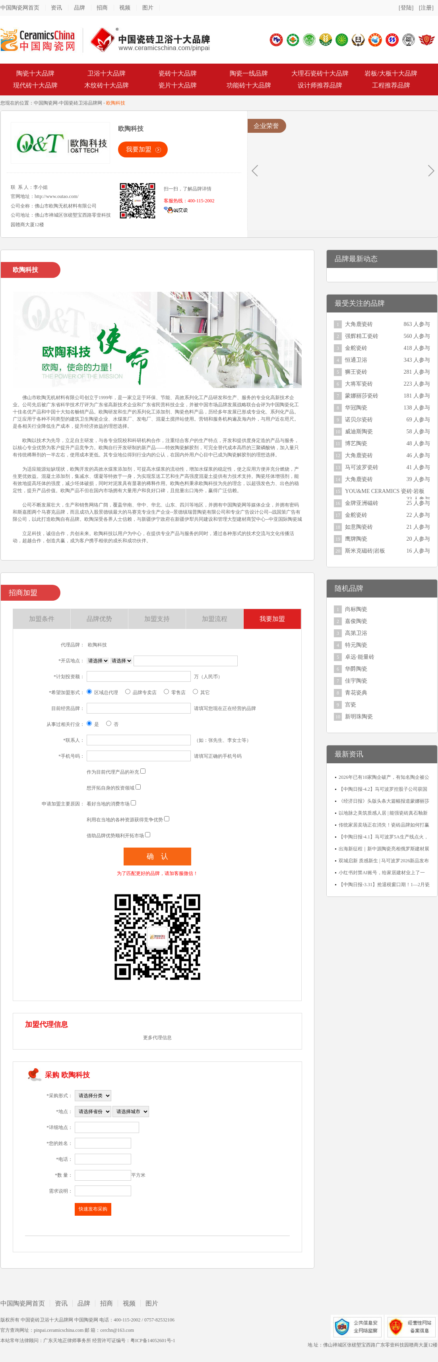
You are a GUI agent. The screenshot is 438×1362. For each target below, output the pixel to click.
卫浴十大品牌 (106, 73)
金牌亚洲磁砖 (361, 503)
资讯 (56, 8)
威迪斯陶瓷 (359, 432)
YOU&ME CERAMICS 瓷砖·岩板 (384, 491)
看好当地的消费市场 (108, 804)
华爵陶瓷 (356, 669)
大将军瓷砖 (359, 384)
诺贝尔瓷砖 (359, 420)
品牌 (79, 8)
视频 (124, 8)
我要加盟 (138, 149)
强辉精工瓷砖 (361, 336)
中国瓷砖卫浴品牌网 (80, 103)
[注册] (426, 8)
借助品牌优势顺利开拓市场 (115, 835)
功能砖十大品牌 (249, 85)
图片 (147, 8)
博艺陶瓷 (356, 443)
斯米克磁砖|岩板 (365, 551)
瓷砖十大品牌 (178, 73)
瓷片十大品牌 (178, 85)
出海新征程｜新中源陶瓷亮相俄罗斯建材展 (384, 849)
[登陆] (406, 8)
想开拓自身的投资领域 (110, 788)
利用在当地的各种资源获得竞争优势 (125, 820)
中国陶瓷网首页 (19, 8)
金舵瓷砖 (356, 348)
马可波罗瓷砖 (361, 467)
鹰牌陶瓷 (356, 539)
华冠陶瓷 (356, 408)
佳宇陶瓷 (356, 681)
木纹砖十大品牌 (106, 85)
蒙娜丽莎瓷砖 (361, 396)
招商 (102, 8)
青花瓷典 (356, 693)
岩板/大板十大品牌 (390, 73)
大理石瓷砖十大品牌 (320, 73)
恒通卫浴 (356, 360)
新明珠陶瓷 (359, 717)
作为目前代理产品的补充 (113, 772)
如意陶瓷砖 (359, 527)
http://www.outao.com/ (57, 196)
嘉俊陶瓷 (356, 621)
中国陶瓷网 (46, 103)
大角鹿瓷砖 (359, 324)
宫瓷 (350, 705)
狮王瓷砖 (356, 372)
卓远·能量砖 (359, 657)
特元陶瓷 (356, 645)
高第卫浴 (356, 633)
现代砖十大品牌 (35, 85)
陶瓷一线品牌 (249, 73)
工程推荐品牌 (391, 85)
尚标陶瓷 (356, 609)
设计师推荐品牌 (320, 85)
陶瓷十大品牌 (35, 73)
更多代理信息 (157, 1037)
